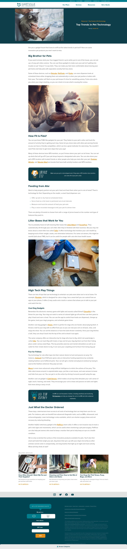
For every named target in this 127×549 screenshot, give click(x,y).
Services (78, 5)
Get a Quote (105, 5)
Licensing (87, 506)
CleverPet (87, 312)
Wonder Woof (43, 162)
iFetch (50, 325)
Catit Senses (52, 379)
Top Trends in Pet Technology (97, 21)
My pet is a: (40, 512)
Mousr (30, 368)
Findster (94, 159)
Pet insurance (57, 396)
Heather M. (95, 28)
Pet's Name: (40, 520)
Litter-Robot (71, 225)
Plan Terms (79, 1)
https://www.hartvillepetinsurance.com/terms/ (75, 524)
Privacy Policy (93, 506)
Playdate (38, 297)
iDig (34, 341)
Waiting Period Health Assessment (72, 518)
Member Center (68, 506)
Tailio (56, 231)
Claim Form (75, 506)
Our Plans (66, 5)
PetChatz (61, 73)
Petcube (54, 73)
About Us (72, 1)
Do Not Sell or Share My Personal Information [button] (75, 509)
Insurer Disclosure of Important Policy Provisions (75, 515)
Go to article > (24, 484)
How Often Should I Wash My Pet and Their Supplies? (32, 476)
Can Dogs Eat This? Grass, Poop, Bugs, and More (92, 476)
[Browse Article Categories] (63, 546)
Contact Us (96, 1)
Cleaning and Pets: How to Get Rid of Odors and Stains (63, 476)
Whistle (31, 162)
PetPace (60, 425)
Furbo (71, 73)
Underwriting (87, 1)
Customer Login (105, 1)
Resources (91, 5)
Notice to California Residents (71, 512)
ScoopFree (83, 225)
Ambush (38, 358)
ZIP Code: (40, 527)
